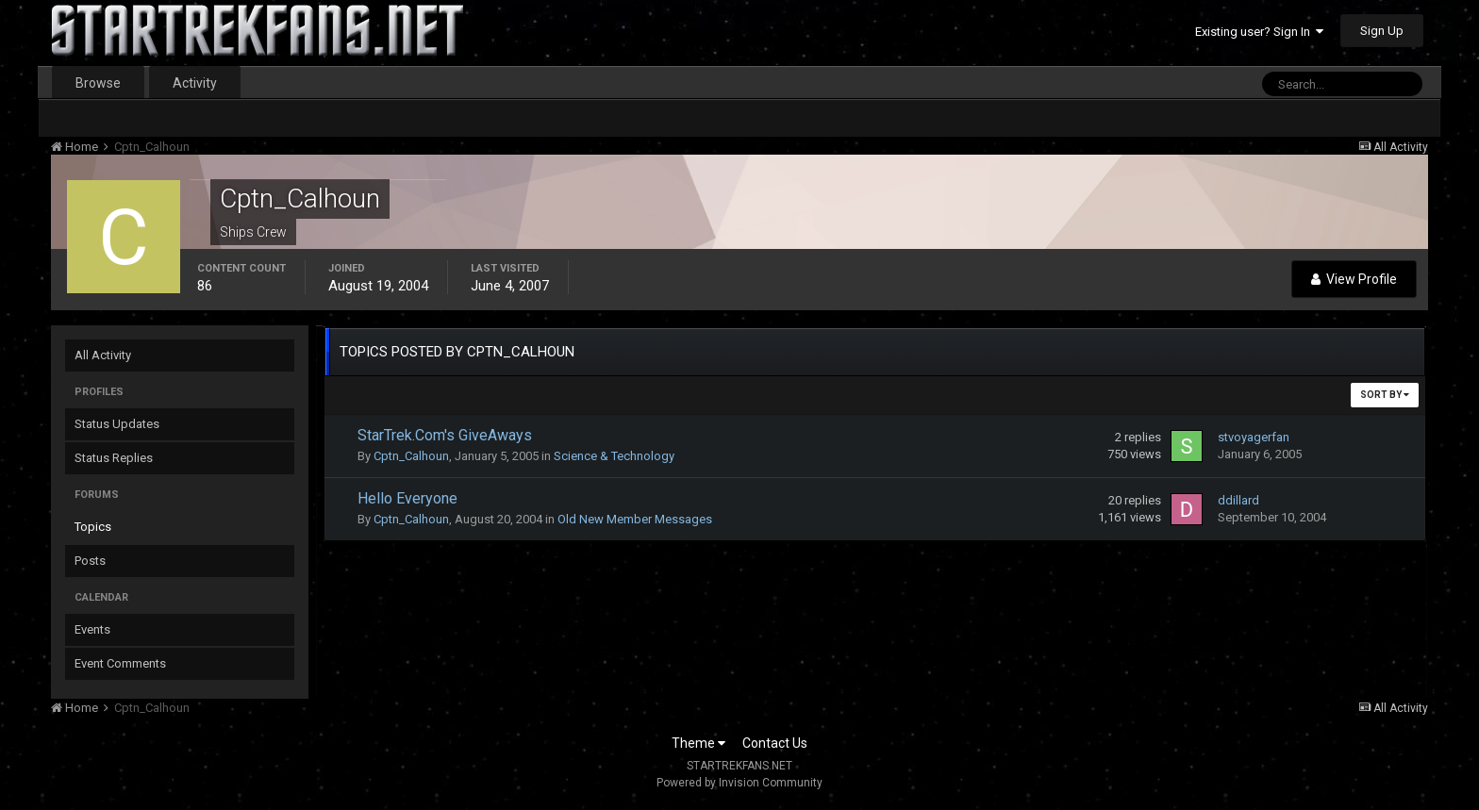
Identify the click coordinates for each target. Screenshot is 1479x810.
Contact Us (774, 743)
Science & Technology (614, 456)
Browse (98, 83)
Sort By (1384, 394)
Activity (195, 83)
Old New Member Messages (634, 519)
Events (92, 629)
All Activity (103, 355)
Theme (698, 743)
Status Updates (117, 424)
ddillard (1238, 500)
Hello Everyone (407, 498)
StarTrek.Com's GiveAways (444, 435)
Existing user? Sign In (1259, 32)
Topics (93, 527)
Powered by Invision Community (739, 782)
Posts (90, 561)
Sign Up (1382, 31)
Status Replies (114, 458)
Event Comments (120, 663)
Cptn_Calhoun (411, 456)
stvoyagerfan (1253, 437)
